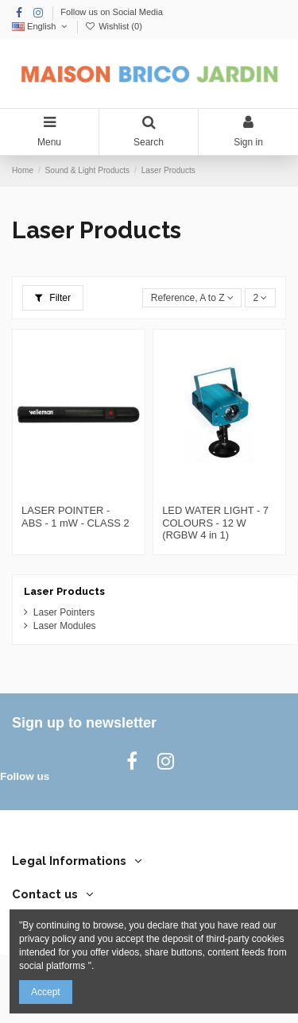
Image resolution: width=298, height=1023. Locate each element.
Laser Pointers (64, 612)
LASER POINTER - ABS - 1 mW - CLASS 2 (75, 516)
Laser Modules (64, 625)
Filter (53, 297)
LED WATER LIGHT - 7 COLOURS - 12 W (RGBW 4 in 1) (215, 522)
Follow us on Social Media (111, 12)
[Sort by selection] (192, 298)
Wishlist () (113, 26)
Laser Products (64, 591)
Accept (45, 992)
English (41, 26)
